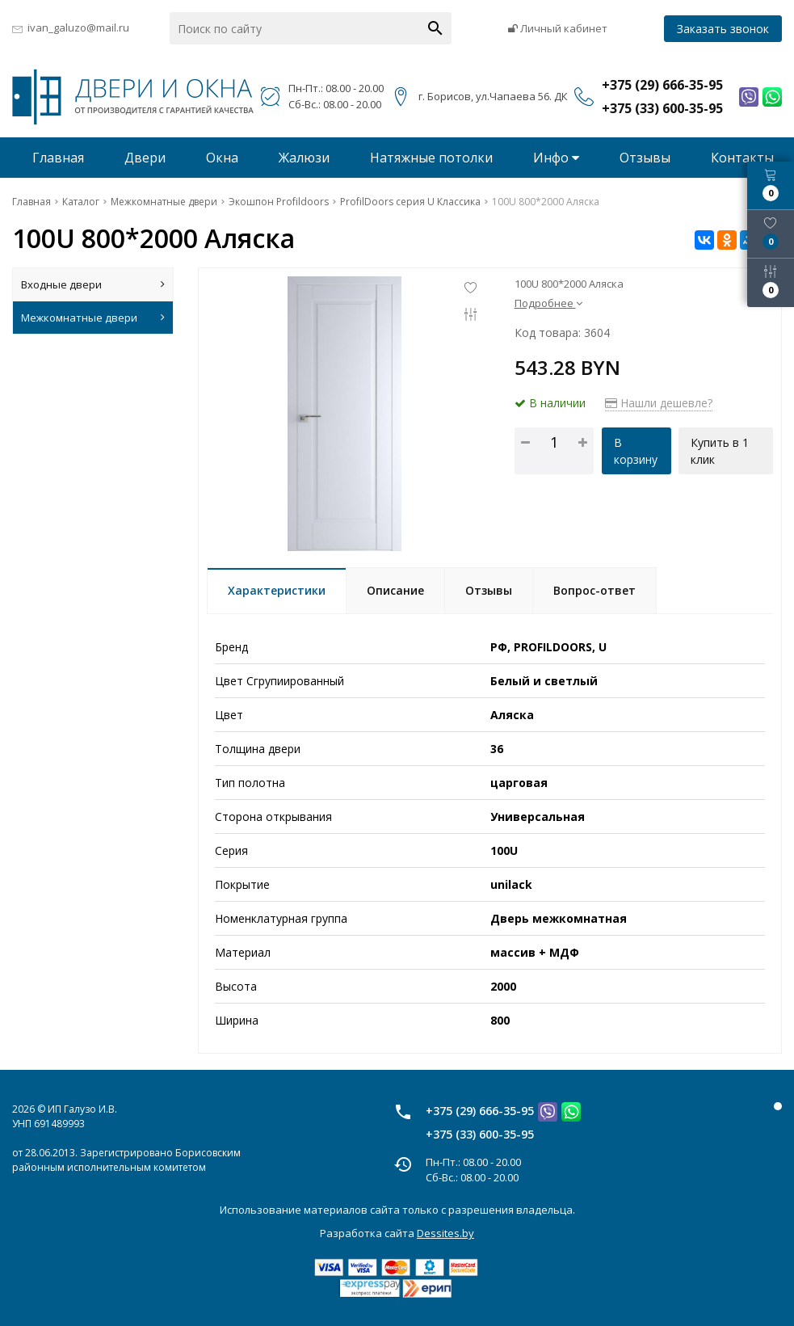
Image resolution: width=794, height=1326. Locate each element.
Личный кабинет (557, 28)
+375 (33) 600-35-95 (480, 1134)
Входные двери (93, 284)
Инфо (556, 157)
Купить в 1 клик (720, 451)
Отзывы (645, 157)
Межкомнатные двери (93, 317)
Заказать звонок (723, 28)
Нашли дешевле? (658, 402)
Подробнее (548, 303)
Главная (58, 157)
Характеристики (277, 590)
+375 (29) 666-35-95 (480, 1110)
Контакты (742, 157)
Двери (145, 157)
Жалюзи (304, 157)
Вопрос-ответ (594, 590)
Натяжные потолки (431, 157)
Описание (395, 590)
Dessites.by (445, 1233)
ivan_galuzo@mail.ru (78, 27)
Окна (222, 157)
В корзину (635, 451)
